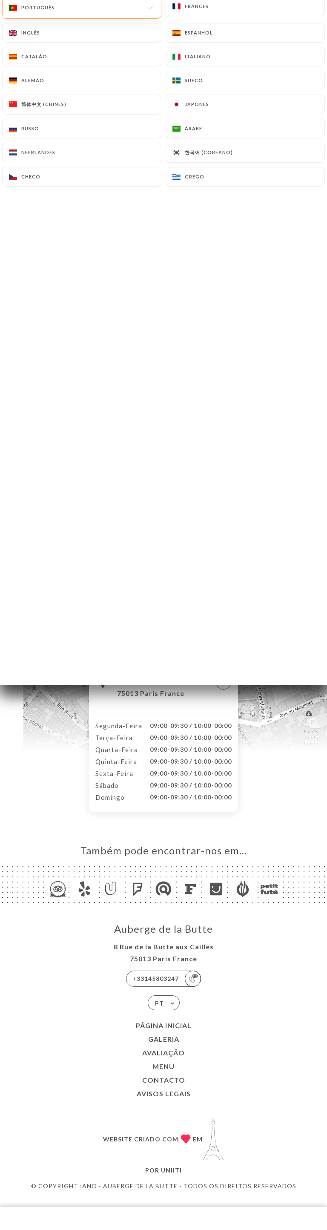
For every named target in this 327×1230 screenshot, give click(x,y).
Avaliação (163, 1062)
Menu (163, 1075)
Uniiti (171, 1179)
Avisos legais (164, 1102)
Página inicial (164, 1034)
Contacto (163, 1089)
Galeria (163, 1048)
